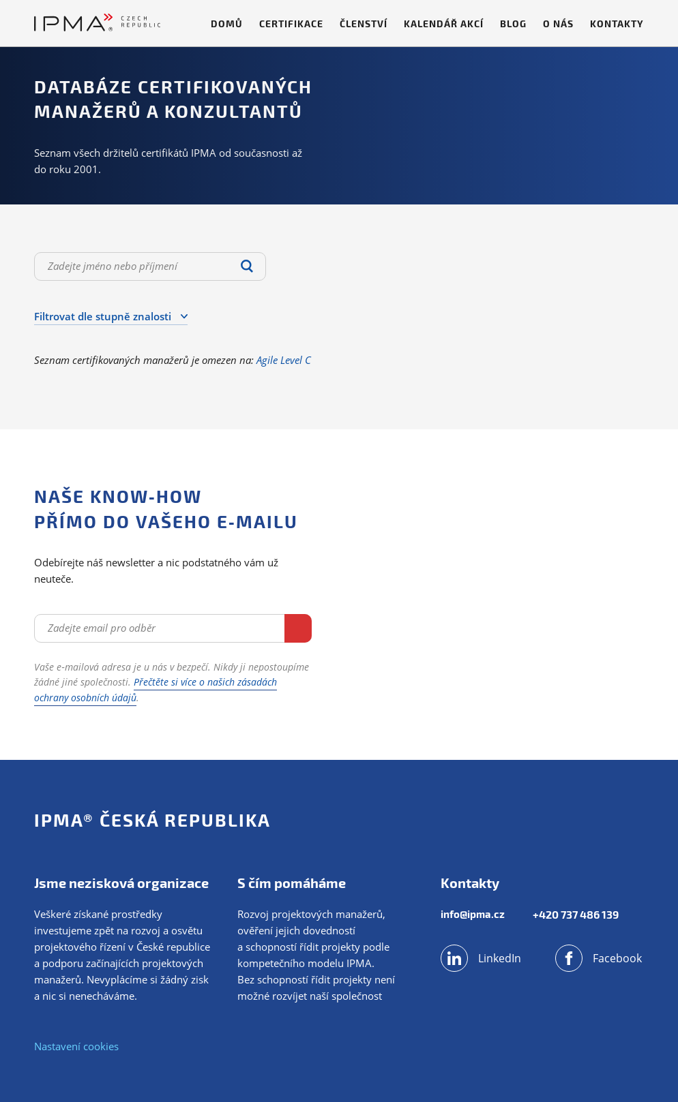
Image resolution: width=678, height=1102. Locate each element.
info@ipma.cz (474, 914)
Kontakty (617, 23)
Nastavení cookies (76, 1046)
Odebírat (258, 627)
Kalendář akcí (444, 23)
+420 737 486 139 (581, 914)
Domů (227, 23)
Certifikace (291, 23)
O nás (558, 23)
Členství (363, 23)
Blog (513, 23)
